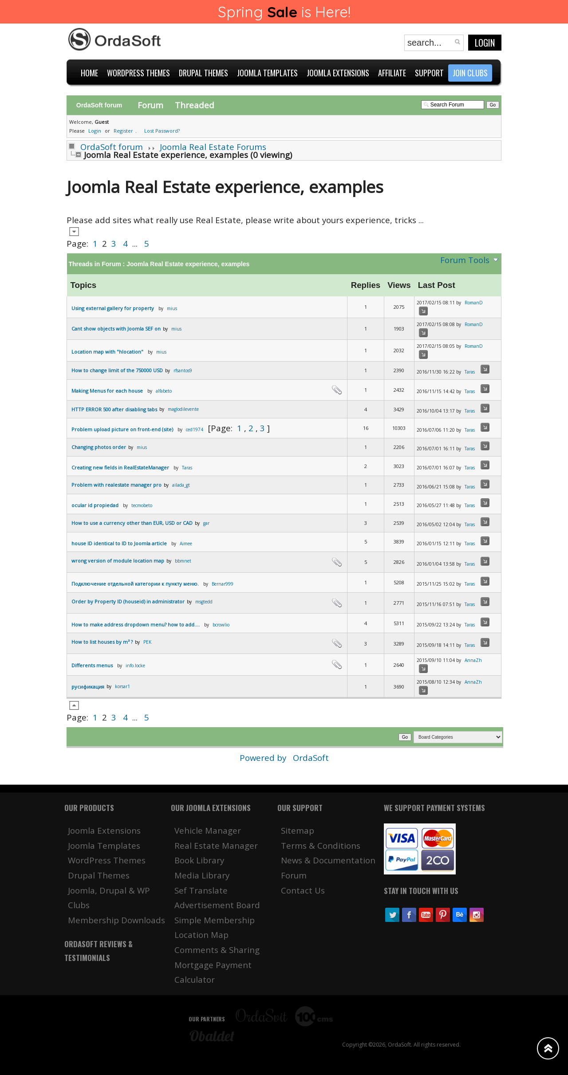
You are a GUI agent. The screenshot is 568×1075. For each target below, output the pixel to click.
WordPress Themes (107, 860)
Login (485, 42)
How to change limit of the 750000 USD (117, 370)
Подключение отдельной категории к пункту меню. (135, 583)
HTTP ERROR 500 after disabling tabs (114, 409)
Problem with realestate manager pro (116, 484)
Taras (470, 372)
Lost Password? (162, 130)
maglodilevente (183, 409)
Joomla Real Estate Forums (213, 146)
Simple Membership (214, 919)
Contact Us (303, 890)
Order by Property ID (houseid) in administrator (128, 601)
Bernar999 (222, 584)
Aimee (186, 543)
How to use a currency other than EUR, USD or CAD (132, 523)
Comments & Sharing (217, 949)
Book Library (199, 860)
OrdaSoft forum (111, 146)
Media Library (201, 875)
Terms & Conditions (320, 845)
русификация (87, 686)
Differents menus (92, 665)
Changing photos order (98, 447)
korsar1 (122, 686)
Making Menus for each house (107, 390)
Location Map (201, 934)
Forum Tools (464, 259)
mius (172, 308)
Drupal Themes (99, 875)
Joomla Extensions (104, 830)
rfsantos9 (183, 370)
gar (206, 523)
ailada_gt (181, 485)
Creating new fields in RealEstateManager (120, 467)
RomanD (474, 302)
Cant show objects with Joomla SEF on (116, 328)
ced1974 (194, 429)
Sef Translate (201, 890)
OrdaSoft (311, 757)
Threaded (194, 104)
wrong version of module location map (117, 560)
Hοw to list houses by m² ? (102, 641)
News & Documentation (328, 860)
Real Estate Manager (216, 845)
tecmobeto (141, 505)
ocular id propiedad (94, 505)
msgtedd (204, 602)
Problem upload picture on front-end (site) (122, 429)
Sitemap (297, 830)
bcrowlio (221, 625)
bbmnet (183, 561)
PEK (147, 642)
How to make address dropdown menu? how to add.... (135, 624)
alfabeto (164, 391)
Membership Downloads (116, 919)
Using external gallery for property (112, 308)
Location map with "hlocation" (107, 351)
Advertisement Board (217, 904)
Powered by (264, 757)
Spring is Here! (284, 12)
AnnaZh (473, 660)
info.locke (135, 665)
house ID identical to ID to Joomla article (119, 543)
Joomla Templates (104, 845)
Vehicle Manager (207, 830)
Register (123, 130)
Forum (150, 104)
